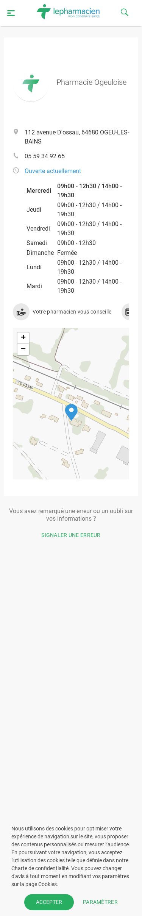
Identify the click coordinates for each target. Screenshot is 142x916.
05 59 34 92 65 (45, 156)
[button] (71, 412)
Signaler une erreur (71, 535)
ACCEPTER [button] (49, 902)
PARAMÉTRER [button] (100, 902)
